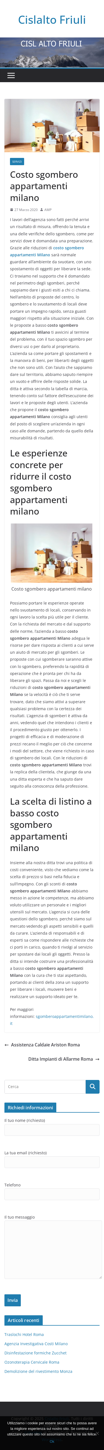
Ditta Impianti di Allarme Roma (64, 1059)
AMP (48, 209)
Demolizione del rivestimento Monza (38, 1371)
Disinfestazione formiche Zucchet (35, 1353)
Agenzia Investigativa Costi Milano (36, 1343)
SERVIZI (17, 162)
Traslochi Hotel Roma (24, 1334)
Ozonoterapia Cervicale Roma (31, 1362)
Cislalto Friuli (52, 19)
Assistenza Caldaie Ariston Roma (42, 1045)
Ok (52, 1441)
